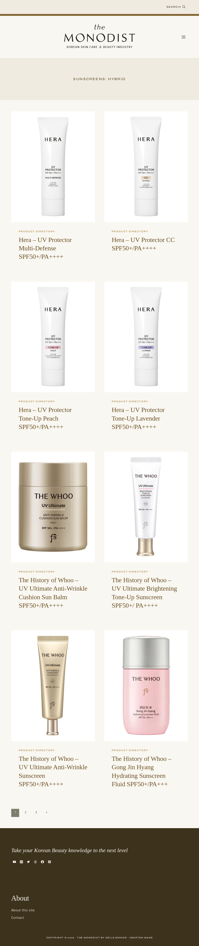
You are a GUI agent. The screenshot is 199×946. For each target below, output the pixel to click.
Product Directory (37, 231)
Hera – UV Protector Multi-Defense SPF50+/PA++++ (45, 248)
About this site (23, 911)
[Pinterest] (50, 862)
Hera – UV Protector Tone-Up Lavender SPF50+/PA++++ (138, 418)
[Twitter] (28, 862)
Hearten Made (141, 937)
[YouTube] (14, 862)
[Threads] (35, 862)
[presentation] (53, 166)
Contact (17, 918)
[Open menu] (183, 37)
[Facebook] (43, 862)
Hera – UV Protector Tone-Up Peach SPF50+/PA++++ (45, 418)
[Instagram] (21, 862)
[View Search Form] (176, 7)
